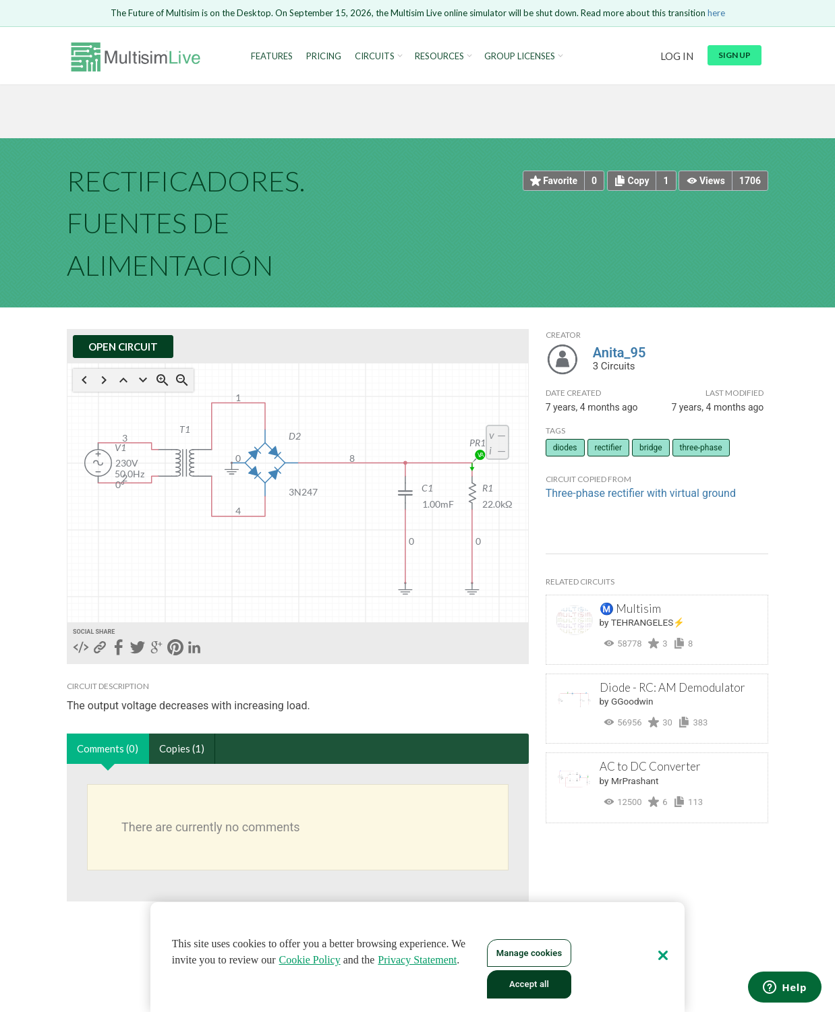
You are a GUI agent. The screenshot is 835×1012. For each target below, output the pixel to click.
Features (272, 56)
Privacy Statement (417, 959)
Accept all (529, 984)
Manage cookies (529, 953)
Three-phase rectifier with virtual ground (641, 493)
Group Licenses (519, 56)
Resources (439, 56)
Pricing (323, 56)
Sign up (734, 55)
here (716, 12)
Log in (676, 56)
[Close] (663, 955)
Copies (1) (181, 748)
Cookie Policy (310, 959)
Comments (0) (107, 748)
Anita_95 (619, 353)
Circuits (375, 56)
